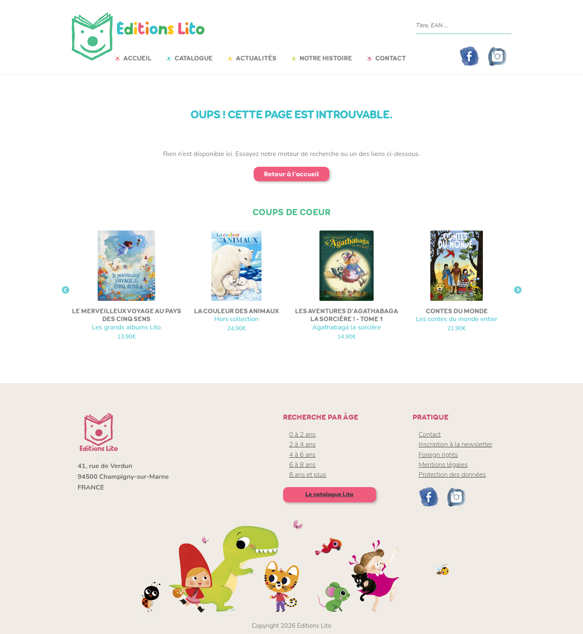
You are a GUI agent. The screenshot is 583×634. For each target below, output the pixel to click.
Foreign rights (438, 454)
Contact (390, 58)
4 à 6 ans (302, 454)
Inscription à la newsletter (455, 444)
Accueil (137, 58)
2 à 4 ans (302, 444)
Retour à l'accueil (291, 174)
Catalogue (194, 58)
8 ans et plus (307, 474)
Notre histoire (326, 58)
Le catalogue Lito (329, 494)
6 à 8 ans (302, 464)
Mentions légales (443, 464)
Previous (65, 290)
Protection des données (452, 474)
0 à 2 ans (302, 434)
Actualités (256, 58)
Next (517, 290)
